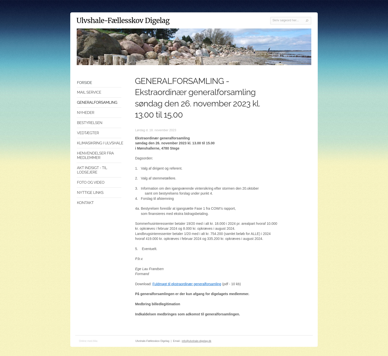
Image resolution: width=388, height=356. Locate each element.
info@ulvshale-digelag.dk (196, 340)
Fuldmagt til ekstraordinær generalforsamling (186, 284)
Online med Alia (88, 340)
